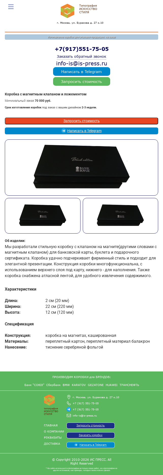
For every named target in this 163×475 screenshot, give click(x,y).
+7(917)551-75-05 (82, 49)
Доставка (52, 443)
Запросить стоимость (81, 81)
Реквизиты (53, 437)
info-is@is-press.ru (81, 63)
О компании (54, 431)
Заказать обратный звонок (81, 56)
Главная (51, 425)
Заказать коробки (90, 435)
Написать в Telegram (81, 71)
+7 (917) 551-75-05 (86, 403)
